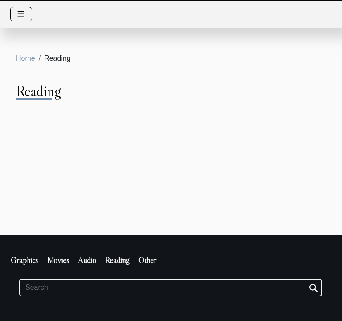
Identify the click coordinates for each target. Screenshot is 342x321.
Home (25, 58)
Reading (117, 260)
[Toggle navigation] (21, 14)
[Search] (170, 287)
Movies (58, 260)
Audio (87, 260)
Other (147, 260)
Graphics (24, 260)
